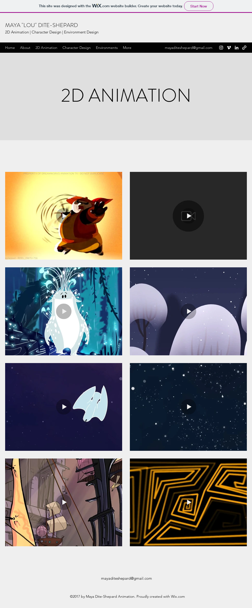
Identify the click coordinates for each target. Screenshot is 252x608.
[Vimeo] (228, 47)
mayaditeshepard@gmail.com (188, 47)
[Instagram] (221, 47)
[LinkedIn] (236, 47)
